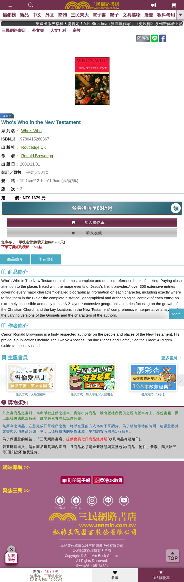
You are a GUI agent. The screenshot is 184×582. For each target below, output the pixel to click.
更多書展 (171, 358)
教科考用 (166, 15)
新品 (24, 15)
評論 (143, 38)
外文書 (38, 30)
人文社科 (58, 30)
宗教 (76, 30)
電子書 (99, 15)
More (176, 314)
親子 (114, 15)
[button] (180, 380)
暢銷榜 (9, 15)
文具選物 (131, 15)
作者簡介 (46, 259)
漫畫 (148, 15)
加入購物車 (161, 575)
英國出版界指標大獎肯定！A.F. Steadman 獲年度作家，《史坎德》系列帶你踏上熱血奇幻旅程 (116, 24)
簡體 (62, 15)
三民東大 (80, 15)
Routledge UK (33, 147)
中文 (37, 15)
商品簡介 (15, 259)
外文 (49, 15)
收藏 (115, 575)
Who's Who (31, 131)
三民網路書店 (14, 30)
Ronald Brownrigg (37, 156)
